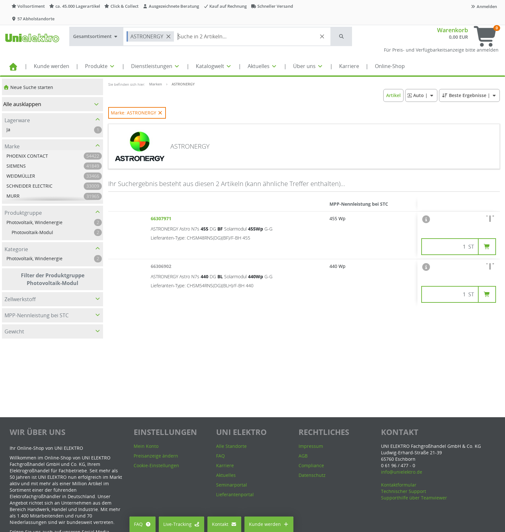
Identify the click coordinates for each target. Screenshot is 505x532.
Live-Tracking (181, 524)
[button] (341, 36)
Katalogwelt (214, 66)
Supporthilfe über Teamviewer (414, 498)
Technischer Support (403, 491)
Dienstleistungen (155, 66)
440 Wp (337, 266)
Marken (155, 84)
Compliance (311, 465)
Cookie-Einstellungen (156, 465)
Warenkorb (452, 30)
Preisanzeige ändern (156, 456)
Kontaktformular (398, 485)
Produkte (100, 66)
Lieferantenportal (235, 494)
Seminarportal (231, 485)
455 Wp (337, 218)
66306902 (162, 266)
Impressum (311, 446)
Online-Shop (390, 66)
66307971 (162, 218)
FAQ (142, 524)
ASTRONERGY (183, 84)
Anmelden (484, 6)
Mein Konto (146, 446)
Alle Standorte (231, 446)
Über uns (308, 66)
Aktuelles (262, 66)
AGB (303, 456)
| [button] (421, 95)
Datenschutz (312, 475)
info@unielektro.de (401, 472)
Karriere (349, 66)
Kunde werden (51, 66)
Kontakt (224, 524)
